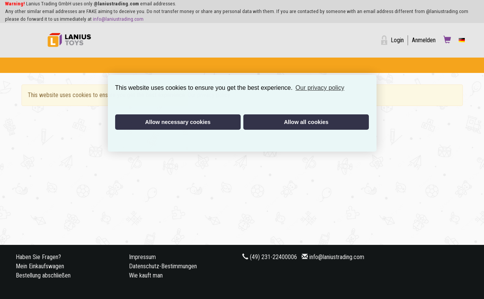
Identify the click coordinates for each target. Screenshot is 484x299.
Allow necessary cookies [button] (177, 122)
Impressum (142, 257)
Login (397, 40)
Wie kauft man (146, 275)
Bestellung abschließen (43, 275)
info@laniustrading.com (118, 19)
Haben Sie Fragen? (38, 257)
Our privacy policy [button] (320, 87)
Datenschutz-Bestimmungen (163, 266)
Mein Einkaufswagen (40, 266)
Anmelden (424, 40)
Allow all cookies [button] (306, 122)
